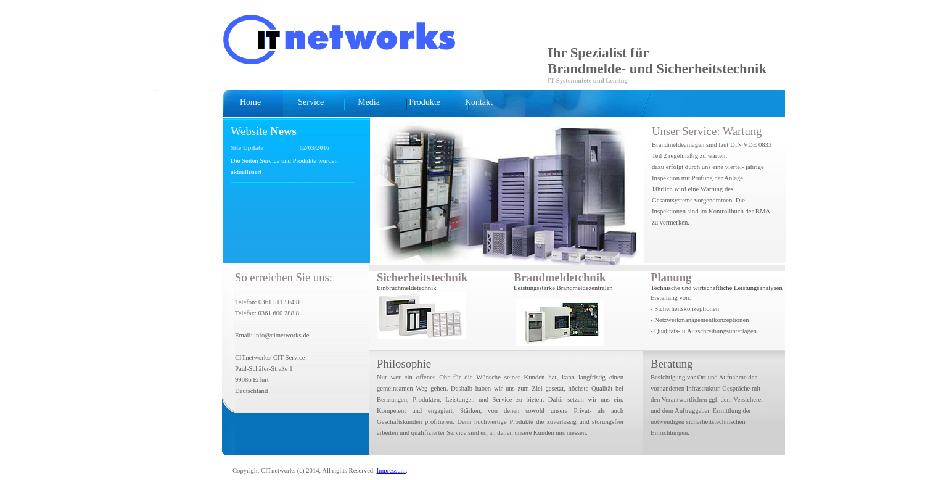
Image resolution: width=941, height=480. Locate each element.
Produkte (424, 102)
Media (369, 102)
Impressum (391, 470)
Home (250, 102)
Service (311, 102)
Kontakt (479, 102)
